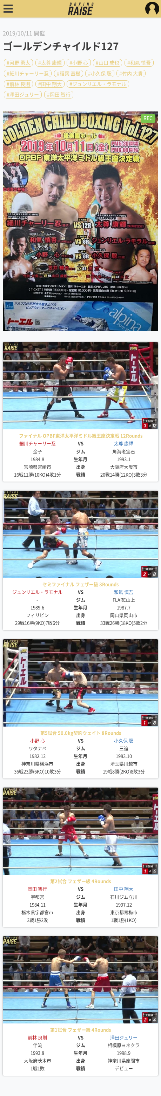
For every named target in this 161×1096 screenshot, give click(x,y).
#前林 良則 (18, 84)
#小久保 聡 (100, 73)
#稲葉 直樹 (68, 73)
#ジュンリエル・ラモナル (97, 84)
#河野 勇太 (18, 62)
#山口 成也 (107, 62)
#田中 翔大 (50, 84)
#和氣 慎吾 (139, 62)
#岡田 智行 (59, 94)
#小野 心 (78, 62)
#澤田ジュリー (23, 94)
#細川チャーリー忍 (28, 73)
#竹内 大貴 (131, 73)
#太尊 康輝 (50, 62)
